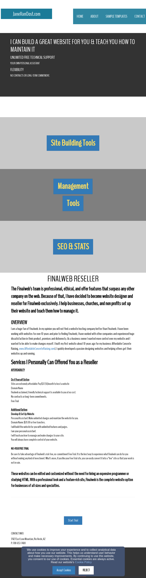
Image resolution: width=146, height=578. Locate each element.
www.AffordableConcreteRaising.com (37, 348)
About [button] (94, 16)
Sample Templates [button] (116, 16)
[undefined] (73, 143)
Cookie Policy (83, 562)
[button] (73, 143)
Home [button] (80, 16)
